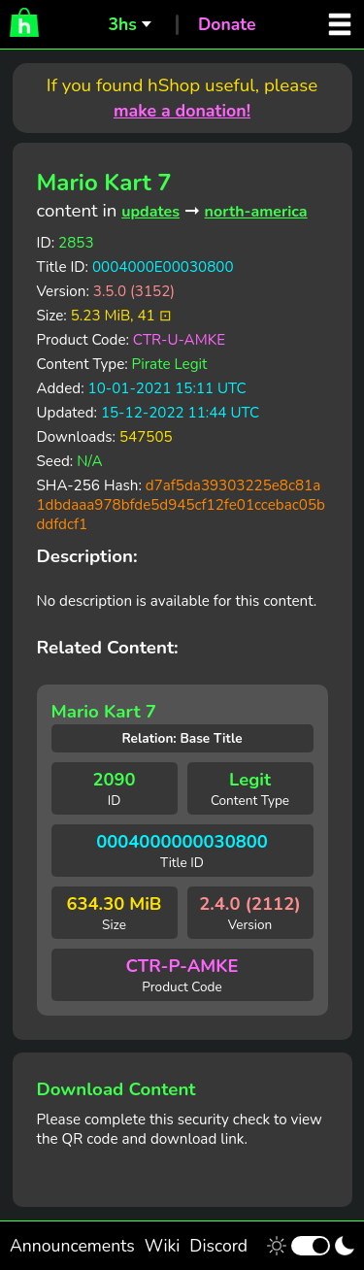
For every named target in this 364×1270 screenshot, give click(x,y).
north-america (256, 211)
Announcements (72, 1245)
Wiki (163, 1245)
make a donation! (182, 110)
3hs (122, 24)
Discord (218, 1245)
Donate (227, 24)
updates (150, 211)
